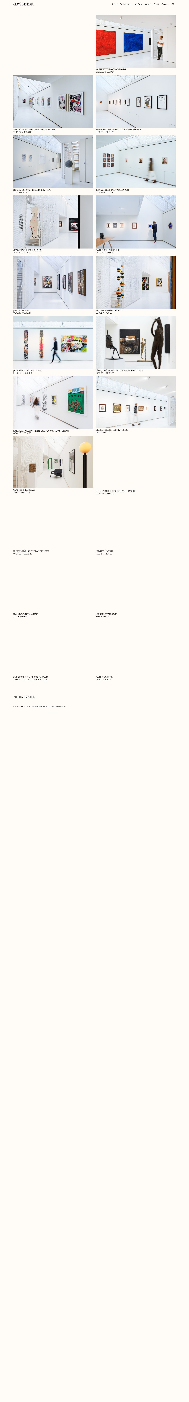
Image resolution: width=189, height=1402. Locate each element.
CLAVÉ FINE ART (24, 5)
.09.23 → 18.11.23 (105, 313)
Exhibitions (125, 4)
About (114, 4)
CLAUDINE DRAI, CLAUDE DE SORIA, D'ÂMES (30, 677)
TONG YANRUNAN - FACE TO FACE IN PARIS (112, 190)
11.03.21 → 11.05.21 (103, 679)
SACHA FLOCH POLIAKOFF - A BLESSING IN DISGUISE (34, 130)
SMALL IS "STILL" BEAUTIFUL (107, 250)
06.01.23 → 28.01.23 (22, 433)
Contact (165, 4)
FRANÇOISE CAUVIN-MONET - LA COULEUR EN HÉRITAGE (118, 130)
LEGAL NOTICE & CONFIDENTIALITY (54, 707)
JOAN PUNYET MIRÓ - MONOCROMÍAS (111, 69)
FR (173, 4)
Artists (148, 4)
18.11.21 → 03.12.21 (20, 616)
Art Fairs (138, 4)
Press (156, 4)
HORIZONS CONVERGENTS (106, 614)
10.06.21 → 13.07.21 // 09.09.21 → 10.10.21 (30, 679)
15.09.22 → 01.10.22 (21, 492)
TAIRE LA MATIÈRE (25, 614)
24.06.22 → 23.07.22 (105, 493)
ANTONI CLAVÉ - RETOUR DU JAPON (27, 250)
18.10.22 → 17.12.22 (104, 432)
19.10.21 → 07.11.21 (103, 616)
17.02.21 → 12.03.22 (104, 553)
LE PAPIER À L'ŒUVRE (104, 551)
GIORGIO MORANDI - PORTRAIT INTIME (112, 430)
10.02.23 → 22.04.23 (105, 373)
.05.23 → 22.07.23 (24, 373)
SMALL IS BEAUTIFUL (104, 677)
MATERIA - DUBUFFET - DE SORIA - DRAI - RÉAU (32, 190)
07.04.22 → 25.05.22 (22, 553)
